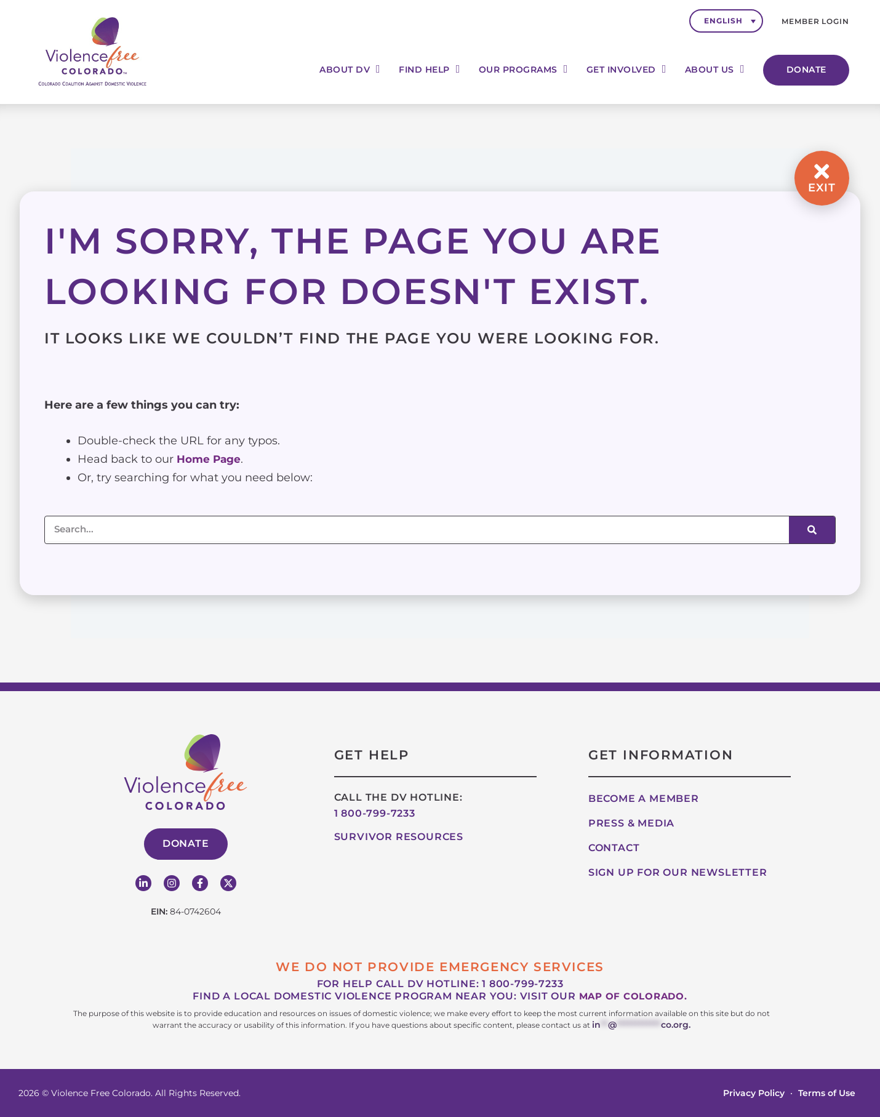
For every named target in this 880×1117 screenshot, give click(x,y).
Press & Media (631, 823)
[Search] (812, 529)
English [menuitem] (723, 20)
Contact (614, 848)
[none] (726, 21)
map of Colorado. (633, 996)
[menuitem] (726, 21)
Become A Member (643, 798)
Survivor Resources (398, 837)
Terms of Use (826, 1092)
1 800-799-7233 (374, 813)
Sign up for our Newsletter (677, 872)
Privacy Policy (754, 1092)
